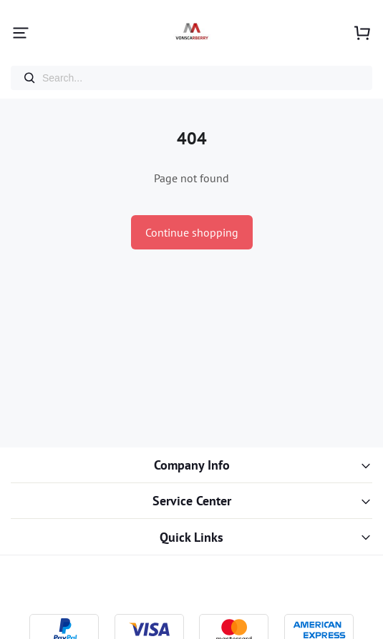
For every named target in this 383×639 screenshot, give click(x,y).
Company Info (192, 465)
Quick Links (191, 537)
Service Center (191, 500)
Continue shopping (191, 232)
